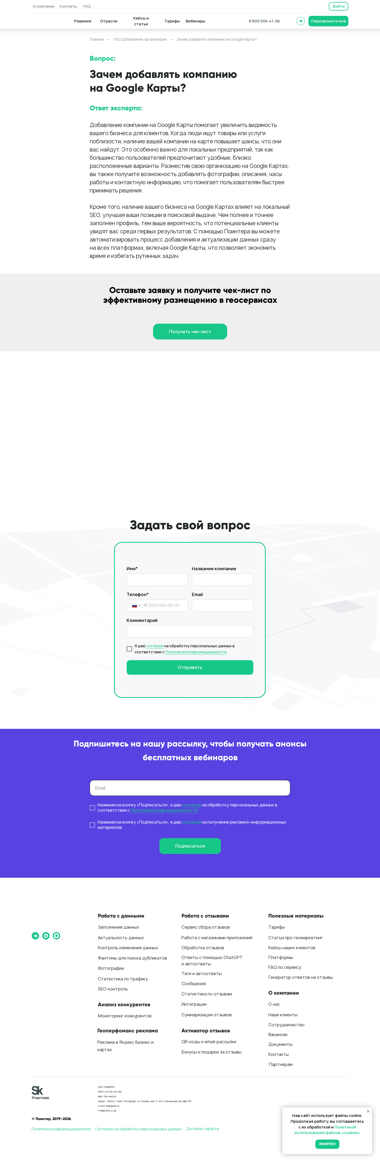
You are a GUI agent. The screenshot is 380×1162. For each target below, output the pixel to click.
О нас (274, 1004)
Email (197, 594)
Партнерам (281, 1064)
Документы (280, 1044)
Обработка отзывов (203, 948)
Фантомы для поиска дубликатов (132, 958)
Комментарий (142, 620)
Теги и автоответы (202, 973)
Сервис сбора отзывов (206, 927)
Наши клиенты (282, 1015)
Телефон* (138, 594)
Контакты (278, 1054)
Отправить (190, 667)
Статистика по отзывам (207, 994)
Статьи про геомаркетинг (295, 938)
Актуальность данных (121, 938)
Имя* (132, 568)
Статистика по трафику (123, 979)
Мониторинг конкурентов (124, 1016)
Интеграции (194, 1004)
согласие (155, 645)
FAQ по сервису (284, 967)
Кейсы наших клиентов (291, 948)
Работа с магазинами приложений (217, 938)
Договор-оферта (202, 1128)
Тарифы (276, 927)
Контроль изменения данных (128, 948)
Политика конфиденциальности (61, 1128)
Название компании (214, 568)
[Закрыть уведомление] (368, 1111)
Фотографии (111, 968)
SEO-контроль (113, 989)
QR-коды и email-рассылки (209, 1042)
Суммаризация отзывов (207, 1015)
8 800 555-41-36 (264, 20)
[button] (328, 21)
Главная (97, 39)
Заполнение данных (118, 927)
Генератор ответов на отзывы (300, 977)
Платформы (280, 957)
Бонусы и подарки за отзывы (211, 1052)
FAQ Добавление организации (140, 39)
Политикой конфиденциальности (196, 651)
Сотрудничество (286, 1025)
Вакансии (277, 1034)
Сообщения (194, 983)
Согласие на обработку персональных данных (138, 1128)
